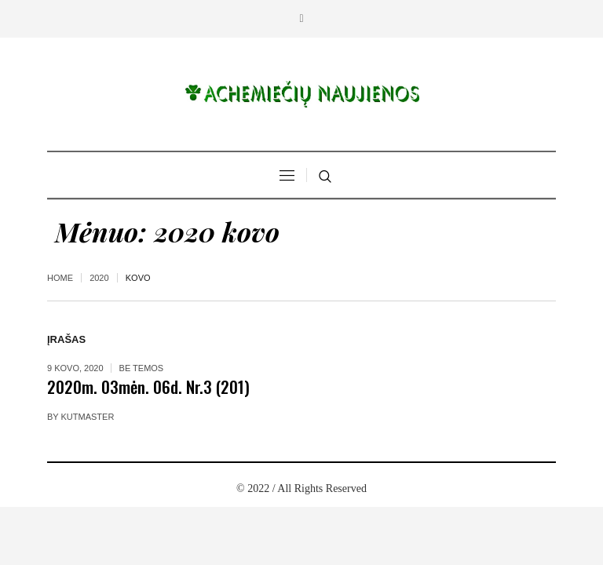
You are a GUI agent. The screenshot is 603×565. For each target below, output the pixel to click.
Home (60, 277)
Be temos (141, 368)
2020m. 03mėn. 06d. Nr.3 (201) (148, 386)
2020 (99, 277)
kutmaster (88, 416)
